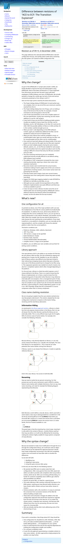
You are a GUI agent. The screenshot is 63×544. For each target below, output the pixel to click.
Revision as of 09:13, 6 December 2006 (47, 22)
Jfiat (42, 25)
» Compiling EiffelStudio (11, 34)
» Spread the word (9, 18)
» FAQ (6, 24)
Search (6, 57)
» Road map (7, 40)
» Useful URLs (8, 42)
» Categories (8, 20)
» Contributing (8, 36)
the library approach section (40, 308)
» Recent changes (9, 51)
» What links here (9, 68)
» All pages (7, 49)
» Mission (7, 16)
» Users (6, 53)
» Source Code (8, 32)
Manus (24, 25)
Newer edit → (45, 29)
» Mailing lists (8, 26)
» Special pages (8, 72)
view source (36, 23)
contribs (32, 25)
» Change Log (8, 38)
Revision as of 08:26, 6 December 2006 (29, 22)
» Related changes (9, 70)
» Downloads (8, 22)
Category (25, 539)
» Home (6, 14)
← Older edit (25, 30)
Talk (28, 25)
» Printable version (9, 74)
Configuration (28, 541)
